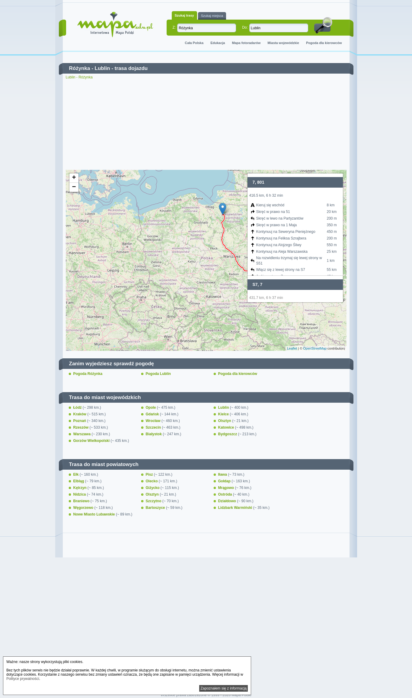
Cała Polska (194, 43)
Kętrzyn (80, 488)
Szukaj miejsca (212, 15)
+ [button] (74, 177)
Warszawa (82, 434)
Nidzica (80, 494)
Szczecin (154, 427)
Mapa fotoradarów (246, 43)
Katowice (226, 427)
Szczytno (154, 501)
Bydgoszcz (228, 434)
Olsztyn (225, 421)
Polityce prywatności (22, 679)
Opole (151, 407)
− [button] (74, 187)
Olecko (152, 481)
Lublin (102, 68)
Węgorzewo (83, 508)
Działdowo (227, 501)
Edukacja (217, 43)
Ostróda (225, 494)
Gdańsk (153, 414)
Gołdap (225, 481)
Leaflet (292, 348)
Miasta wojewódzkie (283, 43)
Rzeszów (81, 427)
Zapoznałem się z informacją (223, 688)
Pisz (150, 474)
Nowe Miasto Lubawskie (94, 514)
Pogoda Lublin (158, 374)
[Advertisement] (206, 124)
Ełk (76, 474)
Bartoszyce (156, 508)
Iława (223, 474)
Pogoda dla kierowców (324, 43)
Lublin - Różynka (79, 77)
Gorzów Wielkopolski (92, 441)
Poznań (80, 421)
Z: (174, 27)
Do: (245, 27)
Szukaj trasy (184, 15)
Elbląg (79, 481)
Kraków (80, 414)
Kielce (224, 414)
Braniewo (82, 501)
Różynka (79, 68)
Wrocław (153, 421)
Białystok (154, 434)
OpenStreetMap (315, 348)
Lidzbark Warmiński (235, 508)
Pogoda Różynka (88, 374)
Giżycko (153, 488)
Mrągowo (226, 488)
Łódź (78, 407)
